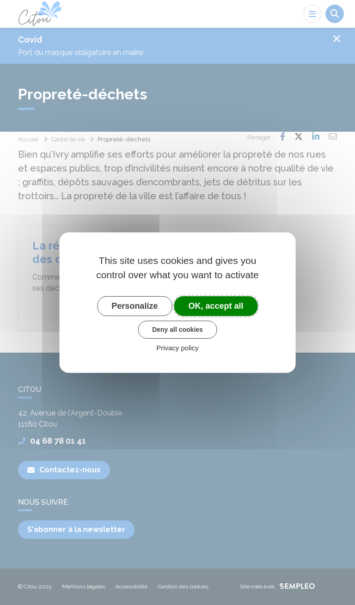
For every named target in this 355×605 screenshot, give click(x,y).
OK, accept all (216, 305)
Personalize (134, 305)
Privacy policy (177, 348)
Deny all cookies (177, 329)
